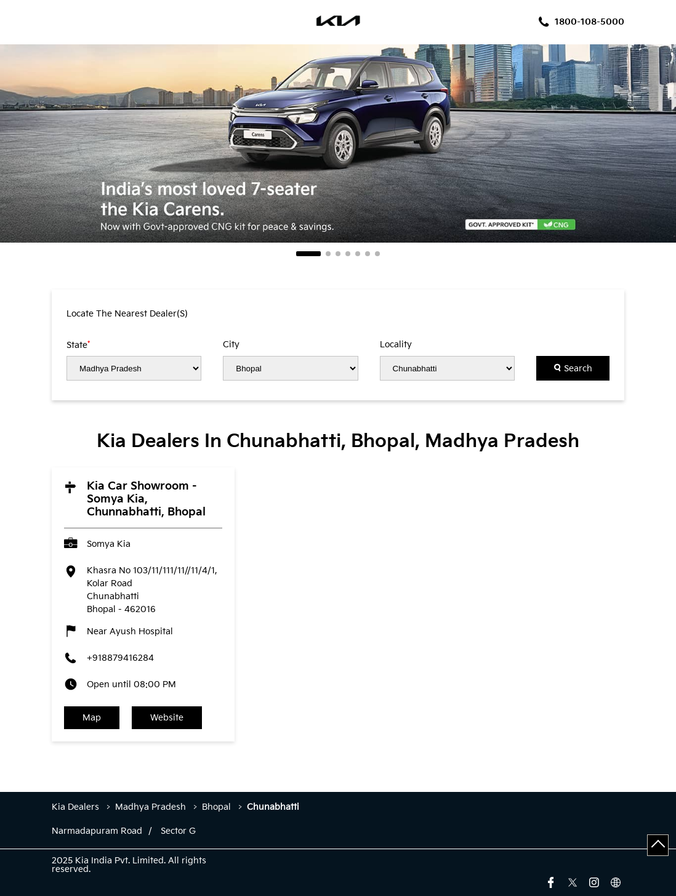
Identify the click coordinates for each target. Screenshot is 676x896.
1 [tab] (308, 253)
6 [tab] (367, 253)
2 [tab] (328, 253)
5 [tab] (357, 253)
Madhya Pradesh (150, 807)
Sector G (178, 831)
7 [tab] (377, 253)
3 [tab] (338, 253)
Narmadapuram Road (97, 831)
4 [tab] (347, 253)
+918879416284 (120, 658)
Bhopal (216, 807)
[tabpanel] (338, 143)
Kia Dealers (77, 807)
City (231, 345)
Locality (396, 345)
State (78, 344)
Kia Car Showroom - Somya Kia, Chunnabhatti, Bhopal (146, 499)
